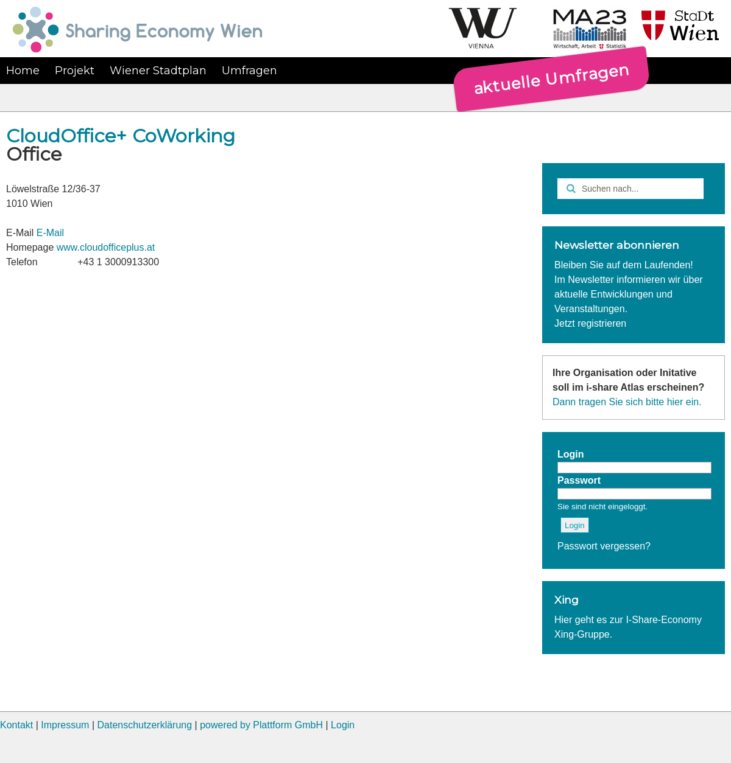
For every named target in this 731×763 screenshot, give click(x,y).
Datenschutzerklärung (144, 725)
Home (23, 70)
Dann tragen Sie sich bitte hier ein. (627, 402)
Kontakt (16, 725)
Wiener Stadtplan (158, 70)
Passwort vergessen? (604, 546)
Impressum (65, 725)
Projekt (74, 70)
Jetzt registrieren (590, 323)
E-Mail (50, 233)
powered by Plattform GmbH (261, 725)
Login (343, 725)
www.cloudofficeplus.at (106, 247)
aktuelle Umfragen (551, 78)
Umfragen (249, 70)
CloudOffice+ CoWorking (120, 136)
